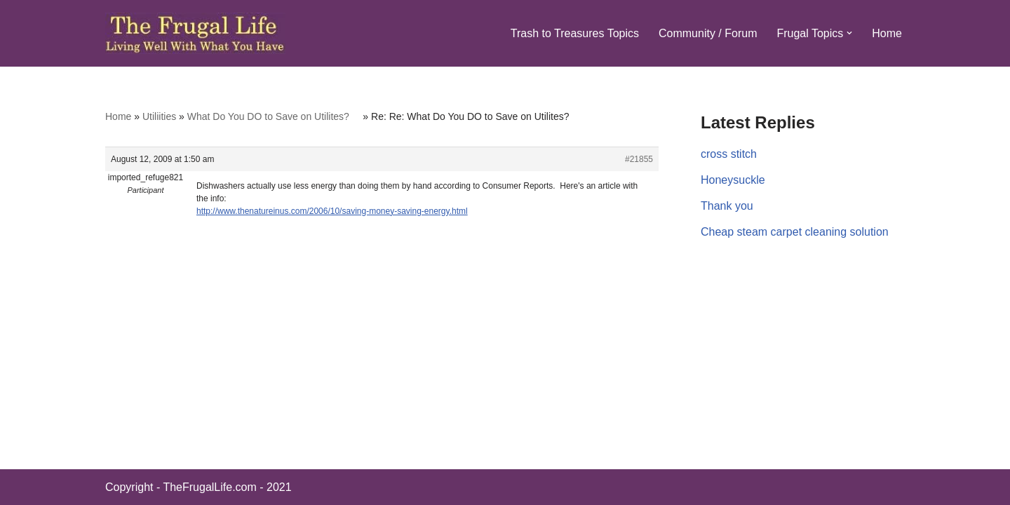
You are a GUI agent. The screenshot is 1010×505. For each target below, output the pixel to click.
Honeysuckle (733, 180)
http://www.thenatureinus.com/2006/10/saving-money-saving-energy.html (332, 211)
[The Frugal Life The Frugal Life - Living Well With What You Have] (195, 33)
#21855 (639, 159)
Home (887, 33)
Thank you (727, 206)
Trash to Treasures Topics (575, 33)
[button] (849, 33)
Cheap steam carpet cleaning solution (795, 232)
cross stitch (729, 154)
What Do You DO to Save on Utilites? (274, 116)
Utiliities (159, 116)
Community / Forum (708, 33)
